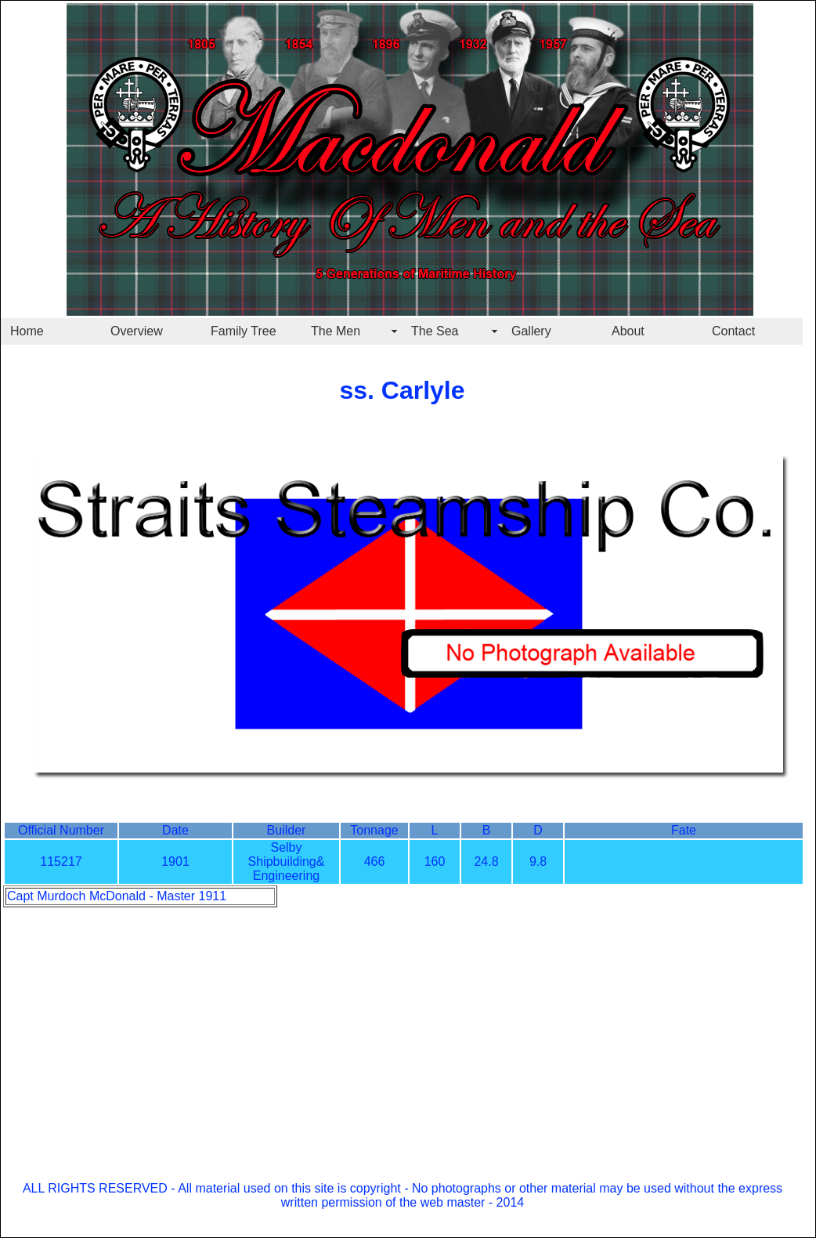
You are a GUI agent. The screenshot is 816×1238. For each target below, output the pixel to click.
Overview (136, 331)
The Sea (434, 331)
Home (27, 331)
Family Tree (243, 331)
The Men (335, 331)
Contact (733, 331)
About (628, 331)
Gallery (531, 331)
